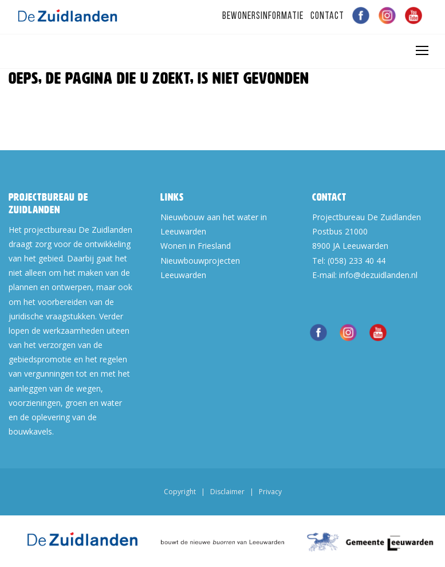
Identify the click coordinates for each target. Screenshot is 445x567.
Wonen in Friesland (195, 245)
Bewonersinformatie (263, 16)
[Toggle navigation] (421, 50)
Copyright (180, 491)
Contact (327, 16)
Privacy (270, 491)
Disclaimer (227, 491)
